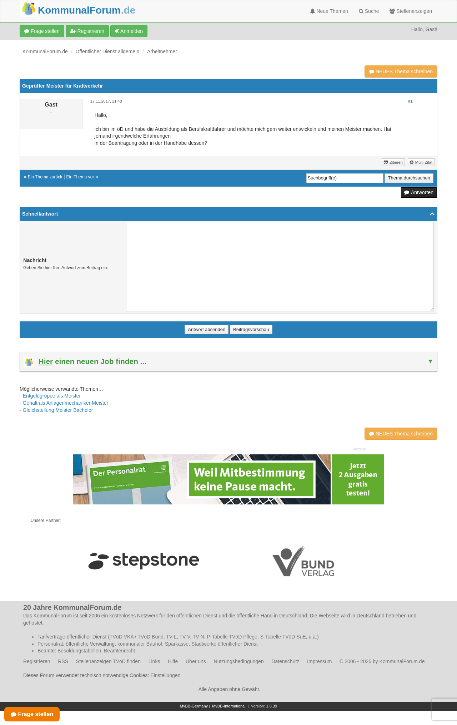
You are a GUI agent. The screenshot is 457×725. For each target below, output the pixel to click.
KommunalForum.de (45, 51)
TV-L (171, 637)
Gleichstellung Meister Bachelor (58, 410)
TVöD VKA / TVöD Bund (137, 637)
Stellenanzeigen (411, 11)
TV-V (184, 637)
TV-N (198, 637)
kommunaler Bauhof (139, 644)
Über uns (196, 661)
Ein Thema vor (80, 176)
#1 (410, 101)
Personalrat (50, 644)
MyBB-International (229, 706)
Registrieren (87, 31)
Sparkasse (177, 644)
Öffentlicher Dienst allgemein (108, 51)
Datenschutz (285, 661)
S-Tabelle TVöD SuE (283, 637)
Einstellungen (165, 675)
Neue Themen (329, 11)
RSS (63, 661)
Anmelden (129, 31)
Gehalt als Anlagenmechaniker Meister (66, 403)
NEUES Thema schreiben (401, 71)
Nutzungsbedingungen (239, 661)
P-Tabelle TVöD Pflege (232, 637)
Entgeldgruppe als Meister (52, 396)
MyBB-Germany (194, 706)
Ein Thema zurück (45, 176)
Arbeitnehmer (162, 51)
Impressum (319, 661)
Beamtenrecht (119, 651)
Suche (369, 11)
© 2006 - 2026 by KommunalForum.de (382, 661)
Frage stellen (42, 31)
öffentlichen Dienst (196, 615)
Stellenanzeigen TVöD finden (108, 661)
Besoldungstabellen (79, 651)
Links (154, 661)
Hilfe (173, 661)
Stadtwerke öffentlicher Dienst (224, 644)
